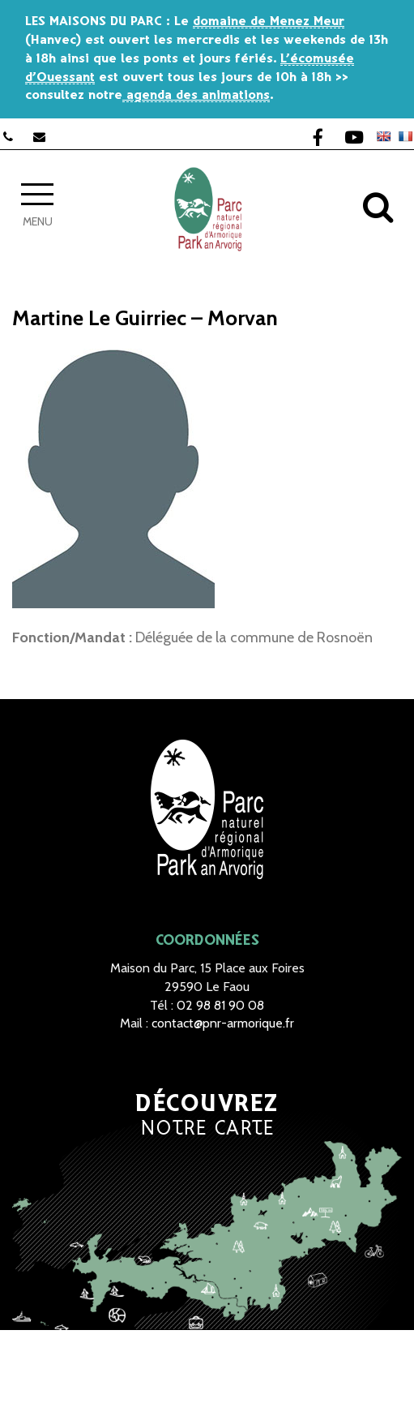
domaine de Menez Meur (268, 21)
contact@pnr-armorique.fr (223, 1023)
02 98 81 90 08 (220, 1005)
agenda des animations (196, 95)
